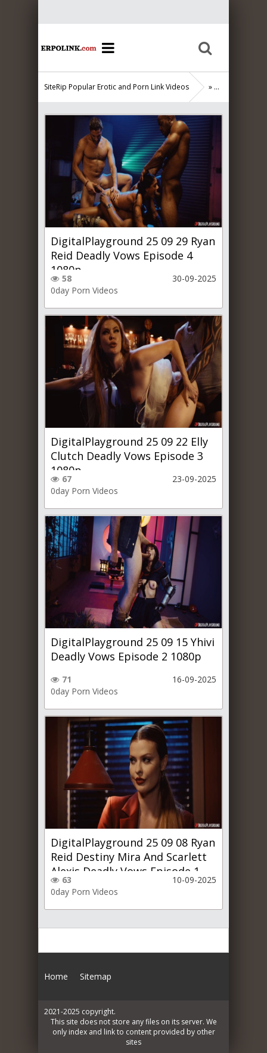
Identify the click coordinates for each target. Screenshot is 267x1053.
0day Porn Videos (84, 290)
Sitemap (95, 976)
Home (68, 48)
